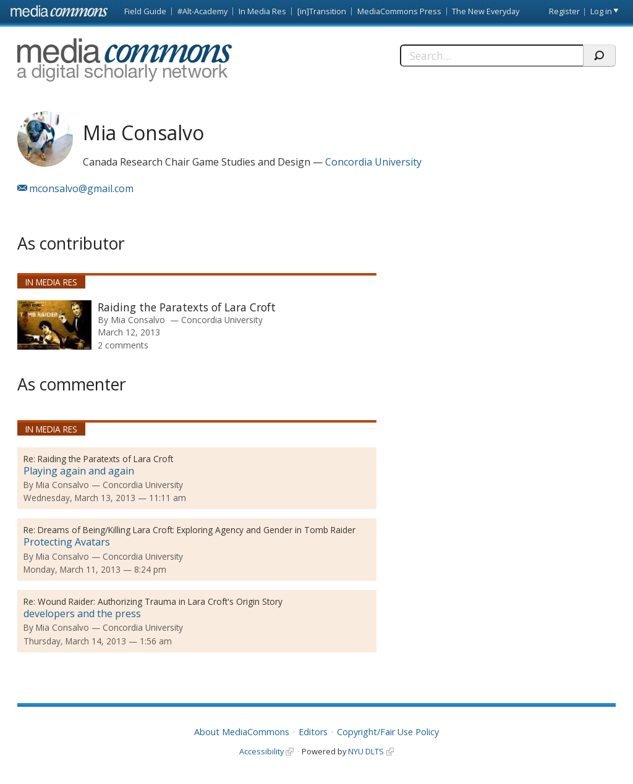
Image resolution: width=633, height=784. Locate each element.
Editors (313, 732)
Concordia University (373, 162)
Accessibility (261, 751)
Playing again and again (78, 471)
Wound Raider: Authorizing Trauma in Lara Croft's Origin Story (160, 601)
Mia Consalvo (138, 320)
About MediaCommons (241, 732)
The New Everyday (485, 11)
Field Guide (145, 11)
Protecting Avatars (66, 542)
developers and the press (82, 613)
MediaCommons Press (399, 11)
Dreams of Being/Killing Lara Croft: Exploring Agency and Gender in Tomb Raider (196, 530)
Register (564, 11)
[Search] (491, 55)
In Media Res (262, 11)
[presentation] (54, 325)
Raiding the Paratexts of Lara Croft (187, 307)
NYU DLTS (366, 751)
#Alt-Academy (202, 11)
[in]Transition (321, 11)
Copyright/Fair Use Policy (388, 732)
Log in (601, 11)
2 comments (123, 345)
